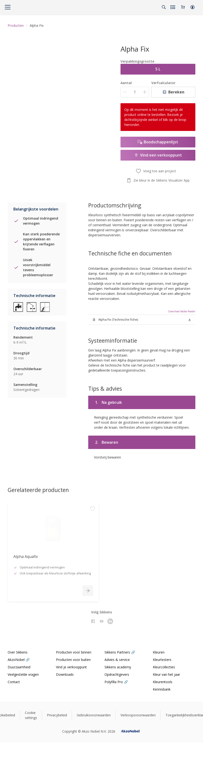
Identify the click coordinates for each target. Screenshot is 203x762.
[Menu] (8, 7)
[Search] (164, 7)
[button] (192, 7)
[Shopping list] (173, 7)
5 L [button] (157, 69)
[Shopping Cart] (183, 7)
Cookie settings (31, 715)
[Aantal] (135, 92)
